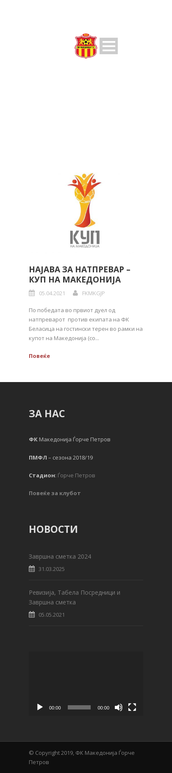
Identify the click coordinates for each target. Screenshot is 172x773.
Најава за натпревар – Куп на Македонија (79, 274)
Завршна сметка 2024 (60, 556)
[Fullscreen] (132, 707)
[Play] (40, 707)
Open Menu (109, 46)
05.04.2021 (52, 293)
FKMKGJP (93, 293)
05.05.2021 (52, 614)
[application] (86, 683)
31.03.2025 (52, 569)
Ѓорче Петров (76, 475)
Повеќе (39, 356)
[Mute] (118, 707)
